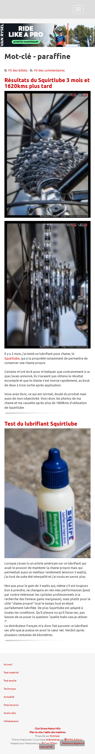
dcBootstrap (53, 739)
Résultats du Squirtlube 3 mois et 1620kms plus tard (47, 83)
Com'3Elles (49, 743)
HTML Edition (73, 739)
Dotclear (55, 736)
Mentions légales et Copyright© (62, 745)
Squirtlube (11, 358)
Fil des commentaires (49, 70)
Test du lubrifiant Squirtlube (40, 424)
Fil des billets (18, 70)
